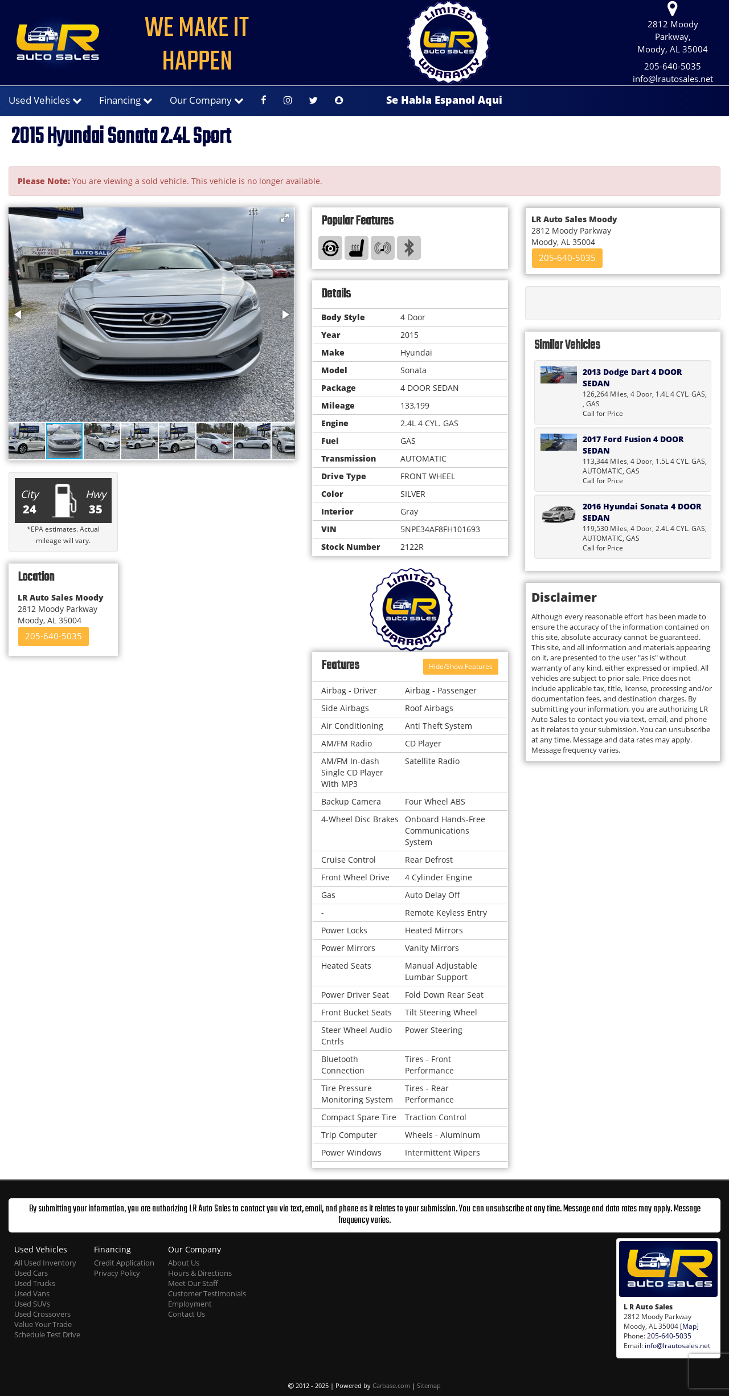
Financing (126, 100)
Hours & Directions (200, 1273)
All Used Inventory (45, 1263)
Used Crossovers (42, 1314)
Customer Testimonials (207, 1294)
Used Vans (32, 1294)
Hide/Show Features (461, 666)
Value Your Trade (43, 1324)
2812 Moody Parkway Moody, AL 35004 (61, 609)
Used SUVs (32, 1304)
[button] (285, 218)
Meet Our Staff (193, 1283)
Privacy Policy (117, 1273)
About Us (183, 1263)
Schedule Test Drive (47, 1335)
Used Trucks (34, 1283)
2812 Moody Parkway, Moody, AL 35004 (672, 27)
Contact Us (186, 1314)
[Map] (689, 1325)
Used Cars (31, 1273)
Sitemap (429, 1385)
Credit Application (124, 1263)
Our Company (207, 100)
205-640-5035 (672, 66)
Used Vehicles (45, 100)
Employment (190, 1304)
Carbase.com (391, 1385)
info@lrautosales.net (673, 79)
